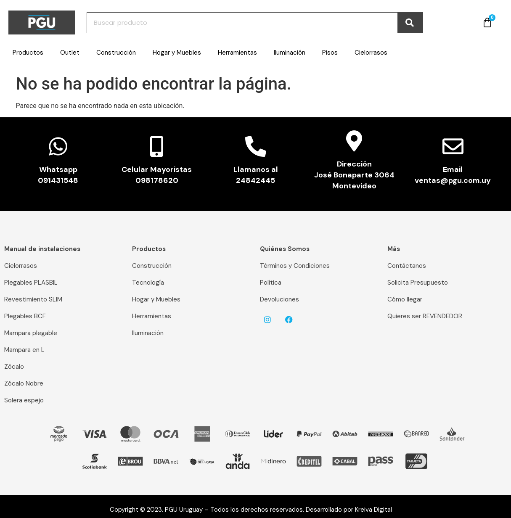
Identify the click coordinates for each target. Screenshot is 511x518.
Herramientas (237, 52)
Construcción (116, 52)
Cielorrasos (371, 52)
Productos (28, 52)
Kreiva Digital (376, 509)
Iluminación (289, 52)
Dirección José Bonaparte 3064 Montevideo (354, 175)
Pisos (330, 52)
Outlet (69, 52)
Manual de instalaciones (42, 249)
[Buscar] (410, 23)
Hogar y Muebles (177, 52)
